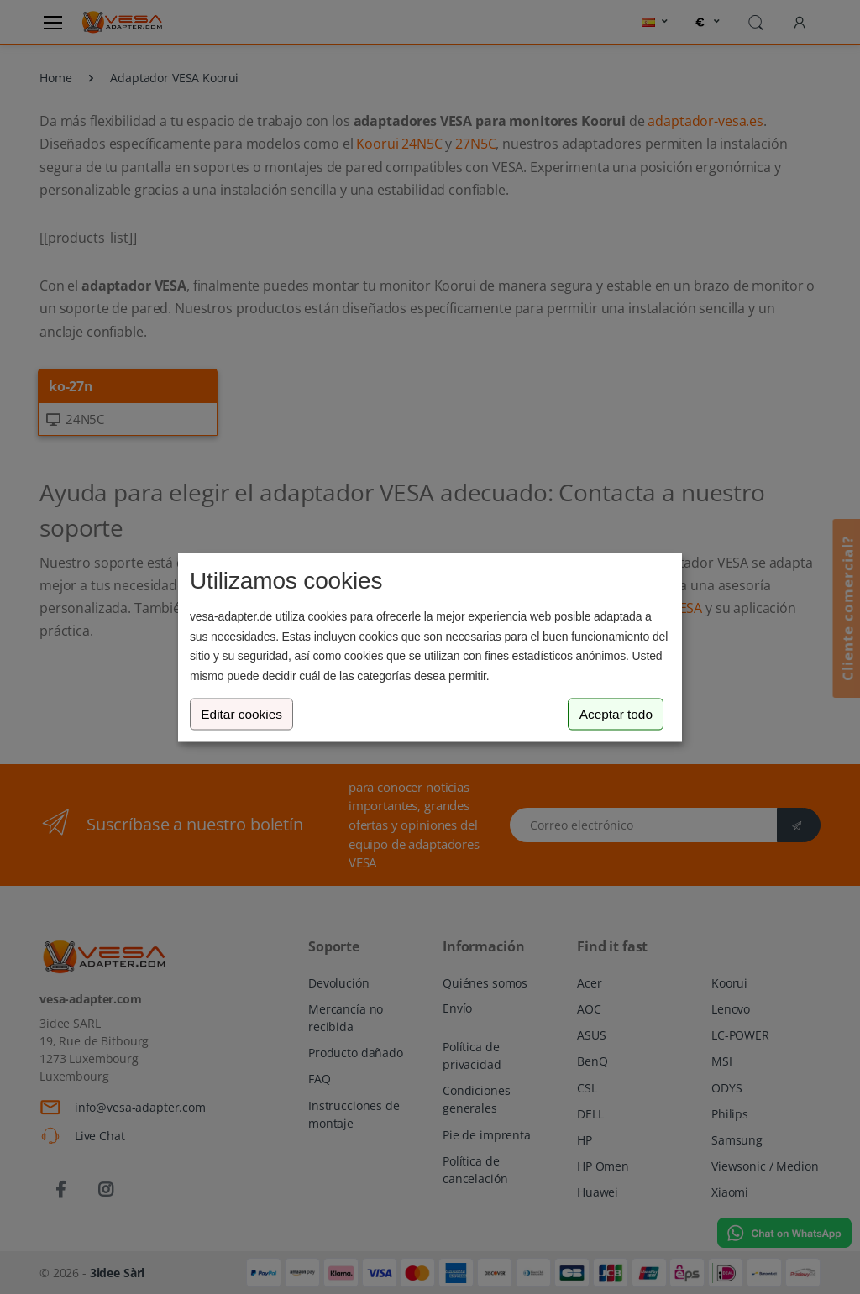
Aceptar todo (616, 714)
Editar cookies (241, 714)
